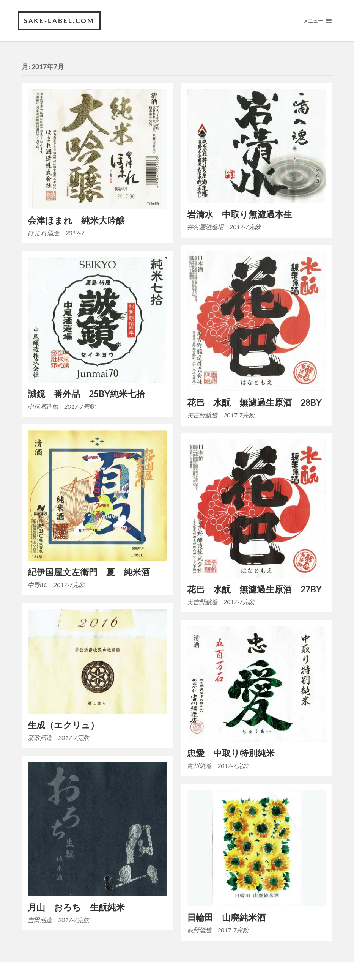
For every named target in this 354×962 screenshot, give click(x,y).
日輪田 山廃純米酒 (226, 917)
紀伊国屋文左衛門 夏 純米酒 (89, 572)
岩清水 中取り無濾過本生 (239, 214)
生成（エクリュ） (63, 725)
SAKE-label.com (59, 21)
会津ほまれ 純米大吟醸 (76, 220)
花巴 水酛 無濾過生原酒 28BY (254, 402)
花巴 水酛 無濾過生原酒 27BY (254, 589)
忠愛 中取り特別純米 (231, 753)
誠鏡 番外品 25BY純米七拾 (86, 394)
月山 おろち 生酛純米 (76, 907)
